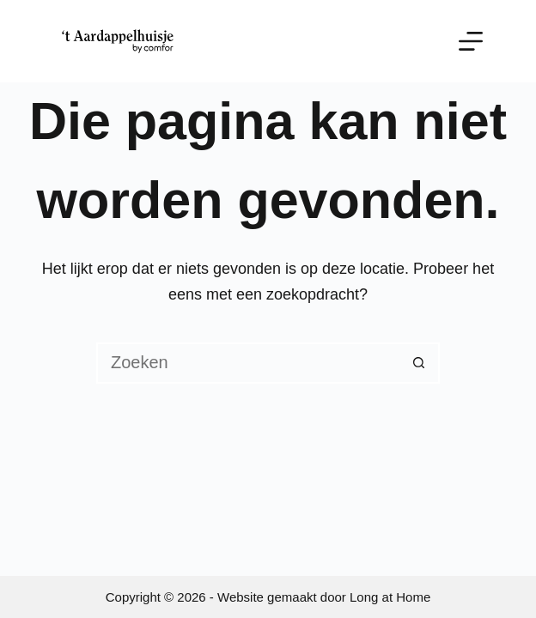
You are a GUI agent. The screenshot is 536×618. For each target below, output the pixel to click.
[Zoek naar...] (247, 363)
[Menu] (471, 41)
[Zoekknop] (419, 363)
